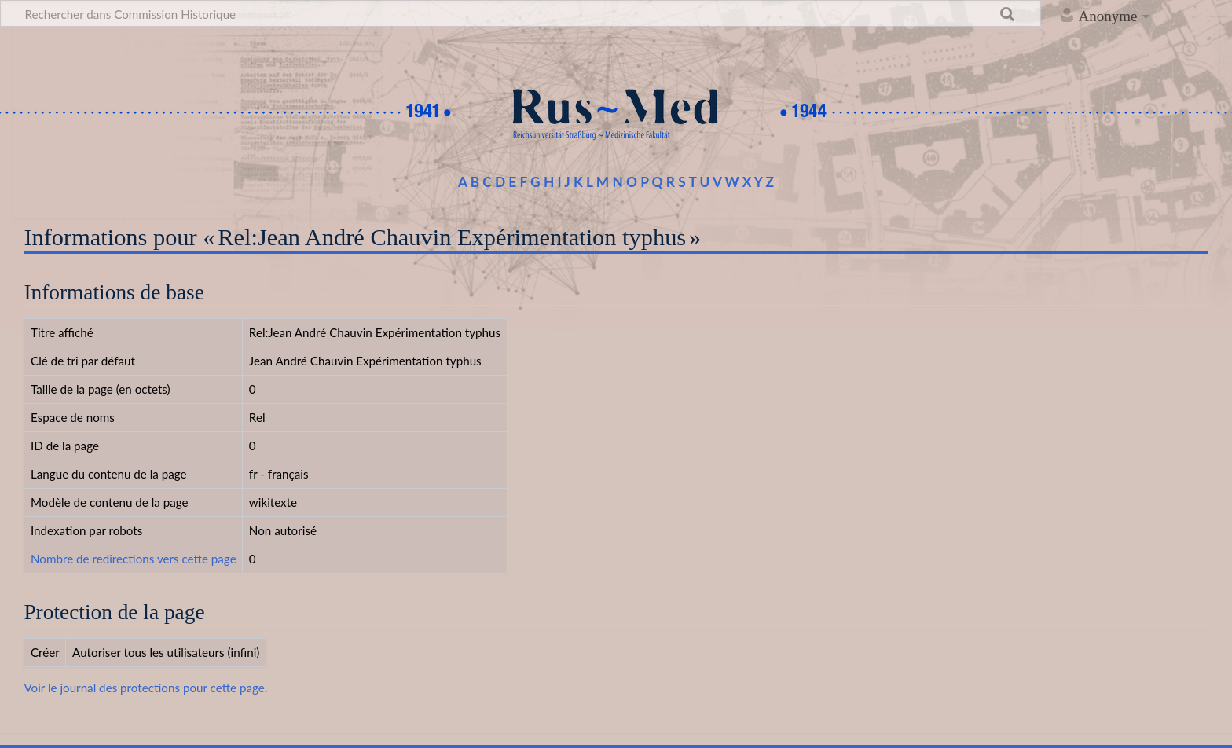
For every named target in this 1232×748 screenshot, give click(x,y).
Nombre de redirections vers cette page (133, 559)
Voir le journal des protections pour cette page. (145, 687)
